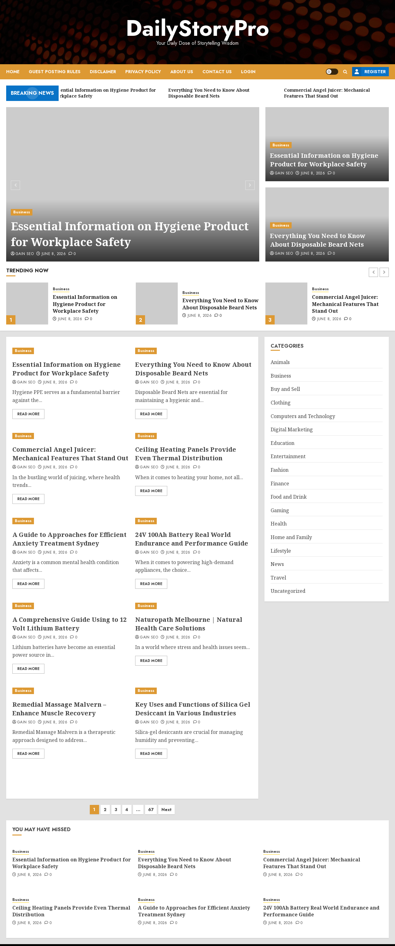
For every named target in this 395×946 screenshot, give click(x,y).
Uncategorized (288, 591)
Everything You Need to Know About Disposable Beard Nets (317, 240)
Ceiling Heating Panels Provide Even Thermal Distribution (185, 453)
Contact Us (217, 72)
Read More (28, 414)
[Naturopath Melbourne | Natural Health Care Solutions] (193, 606)
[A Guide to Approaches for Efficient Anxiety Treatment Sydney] (70, 521)
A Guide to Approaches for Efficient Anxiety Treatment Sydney (69, 538)
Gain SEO (25, 254)
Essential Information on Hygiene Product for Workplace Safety (130, 234)
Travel (278, 577)
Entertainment (288, 456)
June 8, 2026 (54, 254)
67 (151, 803)
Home (12, 72)
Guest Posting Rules (55, 72)
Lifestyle (281, 550)
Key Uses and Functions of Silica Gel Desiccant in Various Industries (192, 708)
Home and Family (291, 537)
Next (166, 803)
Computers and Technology (303, 416)
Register (369, 71)
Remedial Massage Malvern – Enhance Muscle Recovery (59, 708)
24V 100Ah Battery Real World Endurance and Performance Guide (191, 538)
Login (248, 72)
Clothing (281, 402)
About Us (181, 72)
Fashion (280, 470)
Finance (280, 483)
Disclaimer (103, 72)
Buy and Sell (285, 389)
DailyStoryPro (197, 28)
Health (279, 523)
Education (282, 443)
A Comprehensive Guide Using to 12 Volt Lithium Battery (69, 623)
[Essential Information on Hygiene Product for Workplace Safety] (133, 184)
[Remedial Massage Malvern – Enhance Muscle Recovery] (70, 691)
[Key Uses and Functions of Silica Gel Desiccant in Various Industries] (193, 691)
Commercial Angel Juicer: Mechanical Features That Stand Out (345, 304)
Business (21, 212)
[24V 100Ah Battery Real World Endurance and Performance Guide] (193, 521)
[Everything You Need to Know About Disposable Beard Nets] (157, 303)
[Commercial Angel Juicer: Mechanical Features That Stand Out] (286, 303)
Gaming (280, 510)
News (277, 564)
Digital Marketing (292, 429)
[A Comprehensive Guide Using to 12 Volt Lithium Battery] (70, 606)
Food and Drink (289, 496)
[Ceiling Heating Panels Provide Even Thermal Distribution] (193, 436)
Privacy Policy (143, 72)
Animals (280, 362)
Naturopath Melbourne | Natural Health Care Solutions (188, 623)
